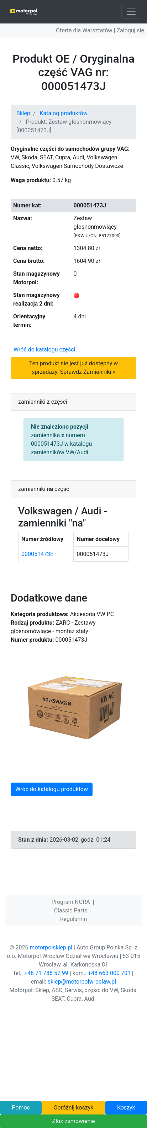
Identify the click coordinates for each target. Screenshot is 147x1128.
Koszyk (126, 1107)
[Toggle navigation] (131, 12)
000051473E (37, 554)
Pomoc (21, 1107)
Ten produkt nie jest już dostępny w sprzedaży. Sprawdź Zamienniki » (73, 367)
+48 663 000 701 (109, 973)
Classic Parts (71, 910)
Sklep (23, 113)
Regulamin (73, 919)
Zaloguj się (130, 30)
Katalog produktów (64, 113)
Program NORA (71, 902)
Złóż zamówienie (73, 1121)
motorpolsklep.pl (51, 947)
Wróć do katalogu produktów (51, 789)
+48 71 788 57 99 (46, 973)
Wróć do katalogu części (44, 349)
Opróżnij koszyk (74, 1107)
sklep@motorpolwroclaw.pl (82, 981)
